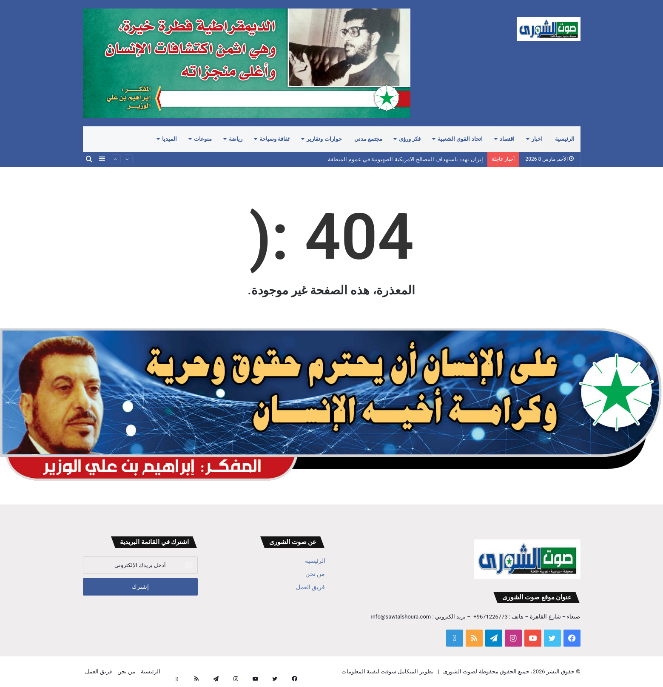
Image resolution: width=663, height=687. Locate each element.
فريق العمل (310, 587)
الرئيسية (565, 139)
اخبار (537, 139)
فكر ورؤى (410, 139)
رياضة (235, 139)
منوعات (203, 139)
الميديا (169, 139)
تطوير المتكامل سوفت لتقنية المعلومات (387, 671)
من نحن (315, 573)
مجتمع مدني (368, 139)
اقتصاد (507, 139)
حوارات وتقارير (324, 139)
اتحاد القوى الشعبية (460, 139)
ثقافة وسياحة (274, 139)
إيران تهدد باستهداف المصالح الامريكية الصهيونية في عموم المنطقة (405, 159)
